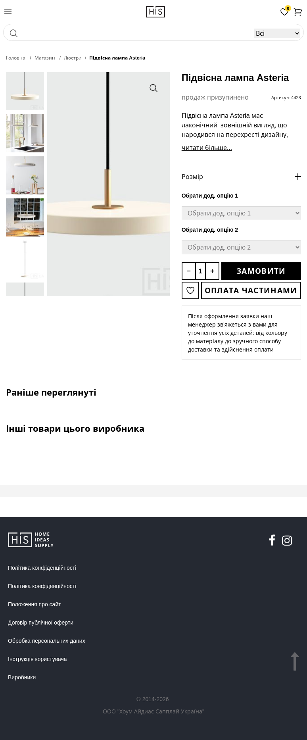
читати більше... (207, 147)
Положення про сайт (34, 604)
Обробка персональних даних (46, 641)
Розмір (192, 176)
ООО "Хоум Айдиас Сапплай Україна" (153, 711)
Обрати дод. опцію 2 (210, 230)
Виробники (22, 677)
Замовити (261, 271)
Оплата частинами (251, 290)
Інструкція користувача (37, 659)
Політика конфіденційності (42, 568)
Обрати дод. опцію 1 (210, 195)
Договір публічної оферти (40, 622)
